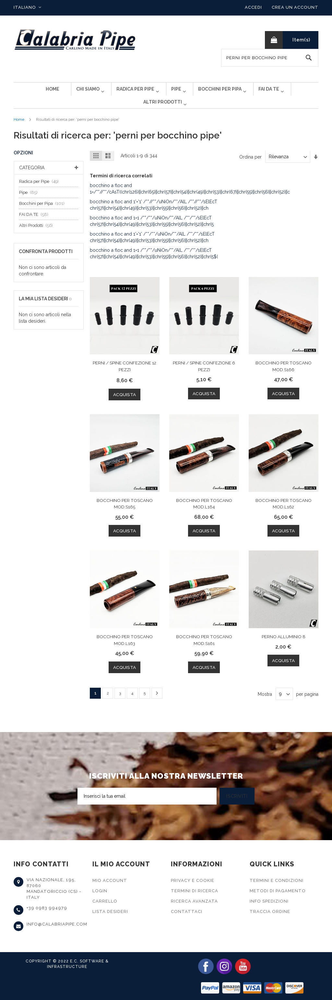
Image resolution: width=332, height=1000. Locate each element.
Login (99, 890)
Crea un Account (295, 7)
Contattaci (186, 911)
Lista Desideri (110, 911)
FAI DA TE (35, 224)
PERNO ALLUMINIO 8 (283, 646)
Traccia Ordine (270, 911)
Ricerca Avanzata (194, 901)
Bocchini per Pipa (43, 213)
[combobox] (269, 58)
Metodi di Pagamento (278, 890)
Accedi (253, 7)
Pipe (30, 202)
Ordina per (250, 167)
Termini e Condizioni (276, 880)
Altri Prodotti (37, 235)
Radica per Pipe (40, 191)
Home (19, 130)
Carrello (104, 901)
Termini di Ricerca (194, 890)
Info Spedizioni (269, 901)
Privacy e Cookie (192, 880)
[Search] (308, 58)
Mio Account (109, 880)
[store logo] (75, 40)
